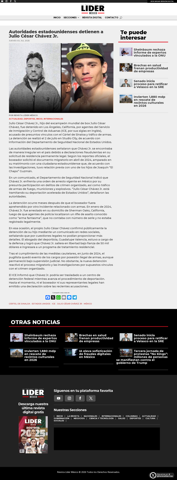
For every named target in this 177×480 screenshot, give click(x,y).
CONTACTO (111, 17)
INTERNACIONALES (53, 119)
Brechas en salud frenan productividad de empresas (151, 68)
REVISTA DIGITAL (92, 17)
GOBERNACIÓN (61, 418)
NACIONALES (90, 416)
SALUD (121, 418)
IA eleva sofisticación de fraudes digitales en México (95, 354)
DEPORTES (29, 119)
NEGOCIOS (79, 418)
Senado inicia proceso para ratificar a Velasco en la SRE (151, 84)
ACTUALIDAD (16, 119)
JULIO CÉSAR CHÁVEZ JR (69, 304)
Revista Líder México (26, 115)
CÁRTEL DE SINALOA (19, 304)
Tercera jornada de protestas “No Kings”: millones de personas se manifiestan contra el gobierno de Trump (142, 357)
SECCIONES (70, 17)
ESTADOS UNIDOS (41, 304)
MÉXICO (88, 304)
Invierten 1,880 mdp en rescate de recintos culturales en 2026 (149, 101)
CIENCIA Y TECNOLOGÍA (101, 418)
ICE (53, 304)
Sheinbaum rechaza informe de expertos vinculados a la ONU (150, 52)
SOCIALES (59, 420)
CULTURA (150, 418)
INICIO (57, 17)
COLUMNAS (132, 416)
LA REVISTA (73, 416)
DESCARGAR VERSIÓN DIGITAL (162, 1)
